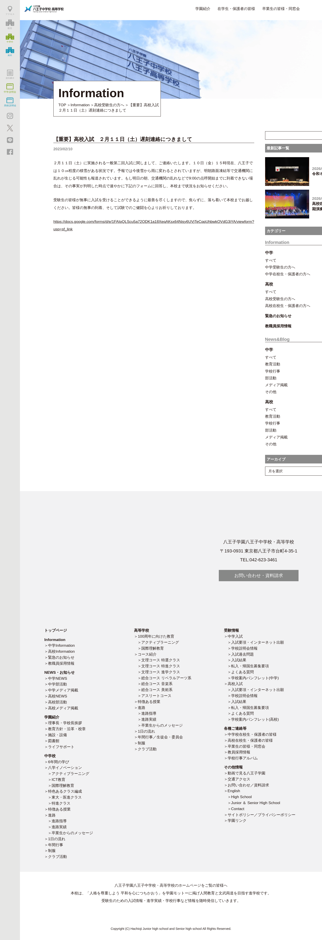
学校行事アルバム (243, 758)
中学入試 (235, 636)
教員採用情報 (239, 752)
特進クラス (61, 803)
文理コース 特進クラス (160, 666)
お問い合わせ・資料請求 (258, 575)
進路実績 (59, 827)
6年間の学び (58, 762)
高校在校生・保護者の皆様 (250, 740)
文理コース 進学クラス (160, 672)
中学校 (50, 756)
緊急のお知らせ (61, 657)
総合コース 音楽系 (157, 683)
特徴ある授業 (59, 809)
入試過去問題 (242, 654)
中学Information (61, 645)
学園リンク (237, 820)
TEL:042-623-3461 (258, 559)
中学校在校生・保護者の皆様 (252, 734)
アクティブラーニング (70, 773)
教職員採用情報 (61, 663)
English (234, 791)
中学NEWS (57, 678)
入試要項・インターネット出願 (257, 642)
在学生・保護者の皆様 (236, 8)
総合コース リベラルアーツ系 (166, 678)
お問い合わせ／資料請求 (248, 785)
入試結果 (238, 660)
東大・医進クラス (67, 797)
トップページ (55, 630)
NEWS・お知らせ (59, 672)
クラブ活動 (57, 856)
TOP (62, 105)
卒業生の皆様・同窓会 (281, 8)
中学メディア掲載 (63, 690)
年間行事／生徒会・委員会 (160, 737)
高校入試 (235, 683)
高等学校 (141, 630)
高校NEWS (57, 696)
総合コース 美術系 (157, 689)
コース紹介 (147, 654)
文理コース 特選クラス (160, 660)
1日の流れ (56, 839)
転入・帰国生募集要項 (250, 666)
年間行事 (55, 845)
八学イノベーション (65, 767)
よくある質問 (242, 672)
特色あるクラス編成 (65, 791)
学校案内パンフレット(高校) (255, 719)
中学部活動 (57, 684)
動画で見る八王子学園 (246, 773)
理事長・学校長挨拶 (65, 723)
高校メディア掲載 (63, 708)
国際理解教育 (63, 785)
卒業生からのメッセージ (72, 833)
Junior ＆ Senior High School (255, 803)
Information (80, 105)
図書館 (53, 741)
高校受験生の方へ (109, 105)
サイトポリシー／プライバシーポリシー (261, 815)
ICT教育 (58, 779)
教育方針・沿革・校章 (67, 729)
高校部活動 (57, 702)
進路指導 (59, 821)
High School (241, 797)
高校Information (61, 651)
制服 (52, 850)
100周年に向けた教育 (156, 636)
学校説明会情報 (244, 648)
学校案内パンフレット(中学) (255, 678)
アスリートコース (156, 695)
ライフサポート (61, 747)
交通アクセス (239, 779)
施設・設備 (57, 735)
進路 (52, 815)
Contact (237, 809)
